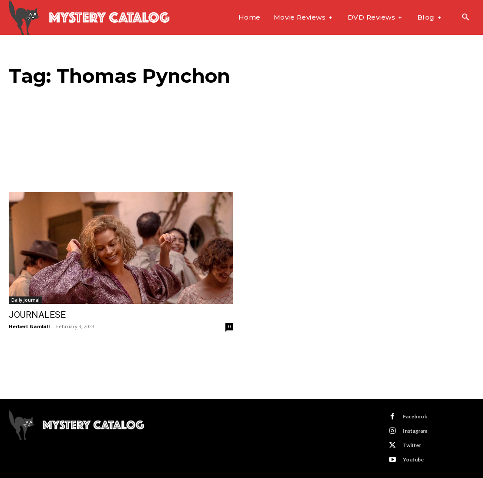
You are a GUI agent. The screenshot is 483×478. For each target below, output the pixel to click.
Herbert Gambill (29, 326)
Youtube (413, 459)
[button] (465, 18)
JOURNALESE (37, 315)
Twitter (412, 445)
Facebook (415, 416)
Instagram (415, 431)
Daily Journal (25, 300)
